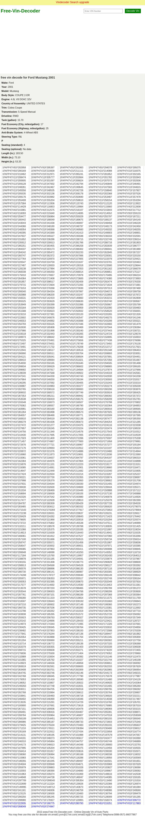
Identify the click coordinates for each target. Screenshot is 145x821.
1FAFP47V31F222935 (14, 803)
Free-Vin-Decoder (20, 10)
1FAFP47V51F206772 (129, 800)
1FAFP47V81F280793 (71, 803)
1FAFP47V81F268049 (14, 806)
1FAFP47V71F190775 (42, 803)
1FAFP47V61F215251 (100, 803)
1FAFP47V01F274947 (42, 806)
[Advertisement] (27, 43)
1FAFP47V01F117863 (129, 803)
